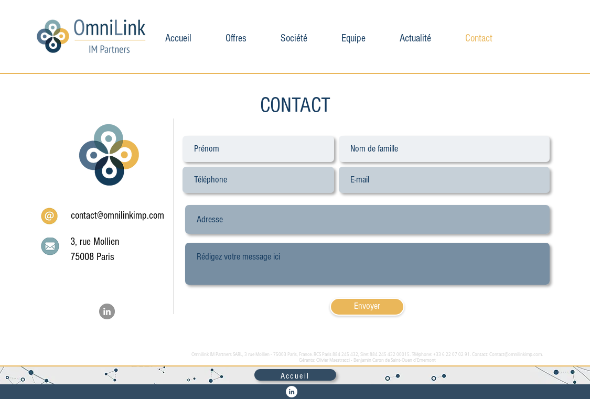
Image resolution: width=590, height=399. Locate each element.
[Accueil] (295, 375)
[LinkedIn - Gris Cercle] (107, 311)
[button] (236, 36)
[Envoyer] (367, 307)
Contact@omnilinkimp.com (515, 354)
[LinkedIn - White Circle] (291, 391)
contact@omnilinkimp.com (117, 215)
